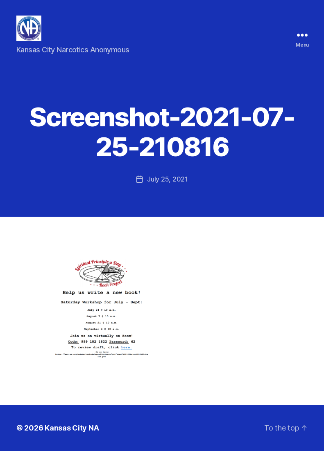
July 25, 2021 (167, 190)
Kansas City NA (72, 439)
